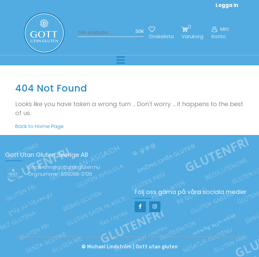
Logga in (227, 5)
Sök (139, 31)
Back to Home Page (39, 126)
